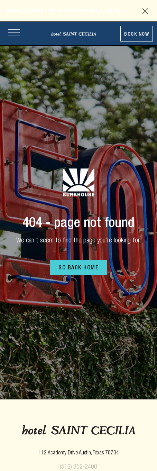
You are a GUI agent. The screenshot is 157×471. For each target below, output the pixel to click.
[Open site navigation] (14, 33)
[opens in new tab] (78, 453)
